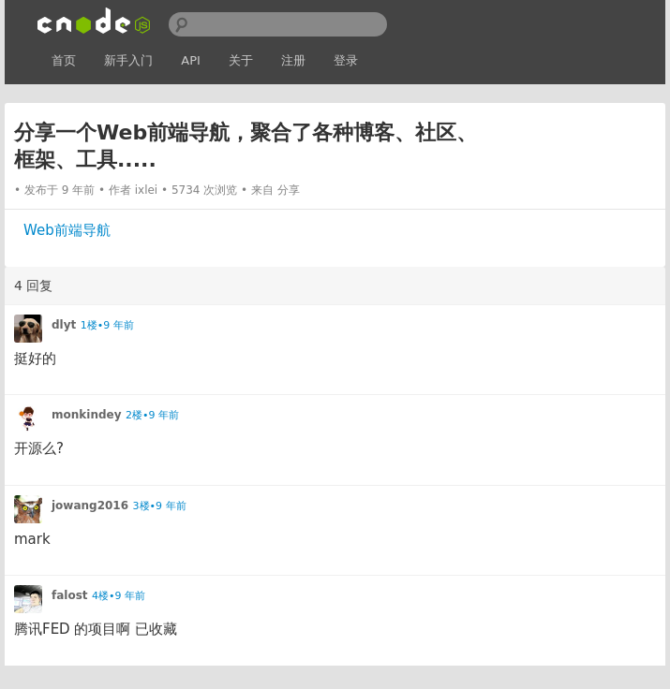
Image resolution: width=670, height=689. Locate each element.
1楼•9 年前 (107, 325)
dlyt (64, 324)
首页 (64, 60)
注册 (293, 60)
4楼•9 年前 (118, 596)
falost (70, 595)
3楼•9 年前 (159, 506)
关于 (241, 60)
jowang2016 (90, 505)
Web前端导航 (67, 230)
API (191, 60)
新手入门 (128, 60)
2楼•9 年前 (152, 415)
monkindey (86, 414)
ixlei (146, 190)
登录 (346, 60)
